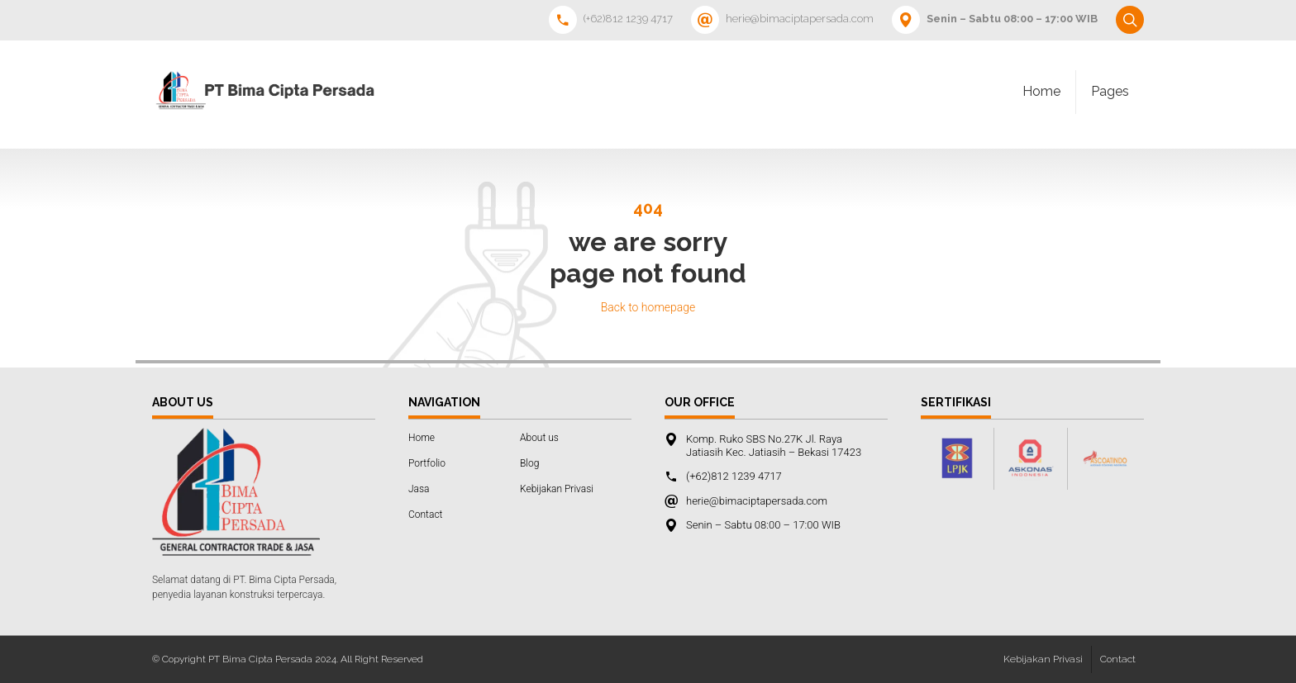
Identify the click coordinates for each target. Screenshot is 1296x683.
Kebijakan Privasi (556, 489)
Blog (529, 463)
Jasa (419, 489)
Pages (1110, 91)
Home (1041, 91)
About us (539, 437)
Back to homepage (648, 307)
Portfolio (427, 463)
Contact (425, 514)
